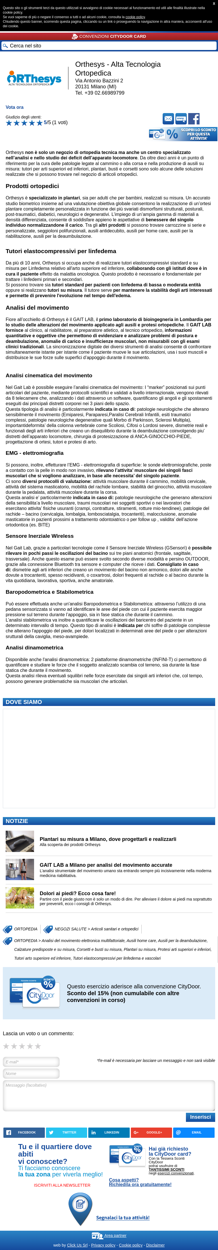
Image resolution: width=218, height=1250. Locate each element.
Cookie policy (130, 1245)
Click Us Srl (77, 1245)
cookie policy (135, 17)
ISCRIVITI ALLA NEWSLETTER (62, 1185)
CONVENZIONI (109, 36)
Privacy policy (103, 1245)
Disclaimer (155, 1245)
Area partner (109, 1235)
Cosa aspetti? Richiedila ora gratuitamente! (140, 1182)
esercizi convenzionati (176, 1173)
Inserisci (200, 1117)
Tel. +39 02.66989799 (100, 93)
